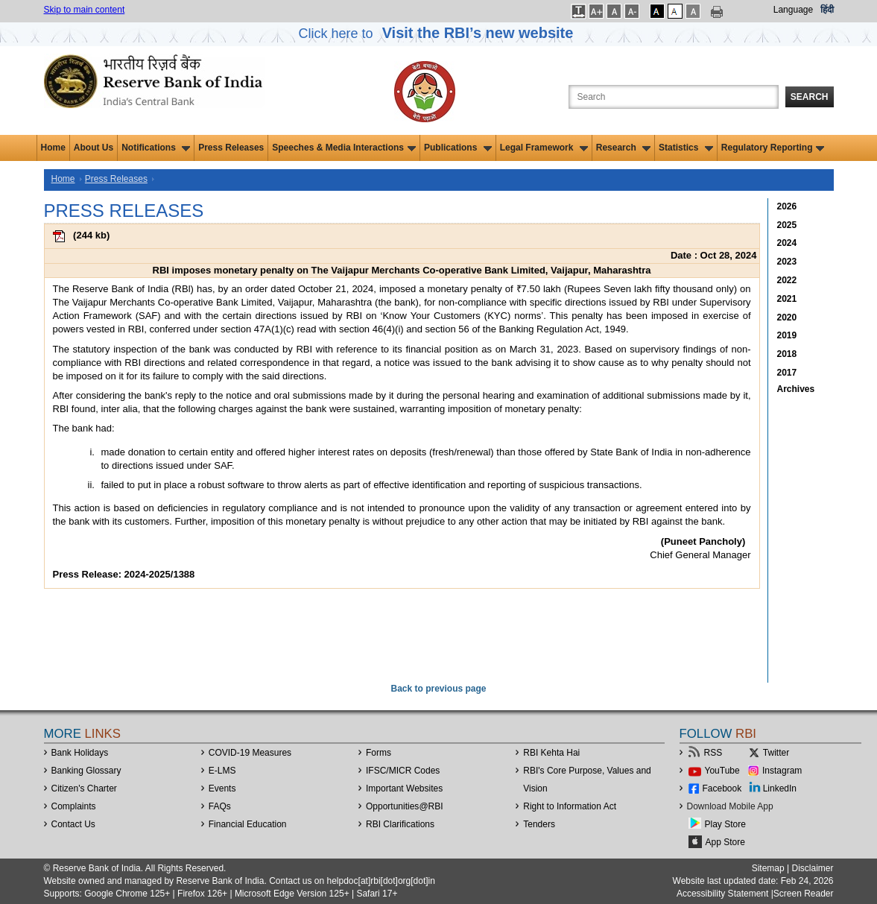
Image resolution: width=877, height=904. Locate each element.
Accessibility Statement (722, 893)
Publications (458, 147)
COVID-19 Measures (250, 752)
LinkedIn (780, 788)
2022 (787, 280)
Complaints (73, 806)
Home (53, 147)
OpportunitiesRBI (404, 806)
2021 (787, 299)
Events (222, 788)
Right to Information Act (569, 806)
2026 (787, 206)
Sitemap (768, 868)
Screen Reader (803, 893)
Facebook (722, 788)
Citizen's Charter (84, 788)
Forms (378, 752)
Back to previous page (438, 688)
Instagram (782, 770)
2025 (787, 225)
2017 (787, 372)
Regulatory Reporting (773, 147)
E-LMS (222, 770)
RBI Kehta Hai (551, 752)
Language (793, 9)
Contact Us (73, 824)
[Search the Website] (674, 97)
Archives (796, 389)
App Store (725, 842)
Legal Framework (544, 147)
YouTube (722, 770)
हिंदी (827, 9)
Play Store (725, 824)
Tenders (539, 824)
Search (810, 97)
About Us (93, 147)
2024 (787, 243)
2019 (787, 335)
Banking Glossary (86, 770)
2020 (787, 317)
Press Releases (231, 147)
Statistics (686, 147)
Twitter (776, 752)
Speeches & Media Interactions (344, 147)
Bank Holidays (80, 752)
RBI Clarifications (400, 824)
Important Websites (404, 788)
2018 (787, 354)
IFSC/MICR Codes (403, 770)
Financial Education (248, 824)
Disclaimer (812, 868)
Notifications (155, 147)
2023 (787, 261)
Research (623, 147)
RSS (713, 752)
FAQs (220, 806)
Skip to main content (84, 9)
